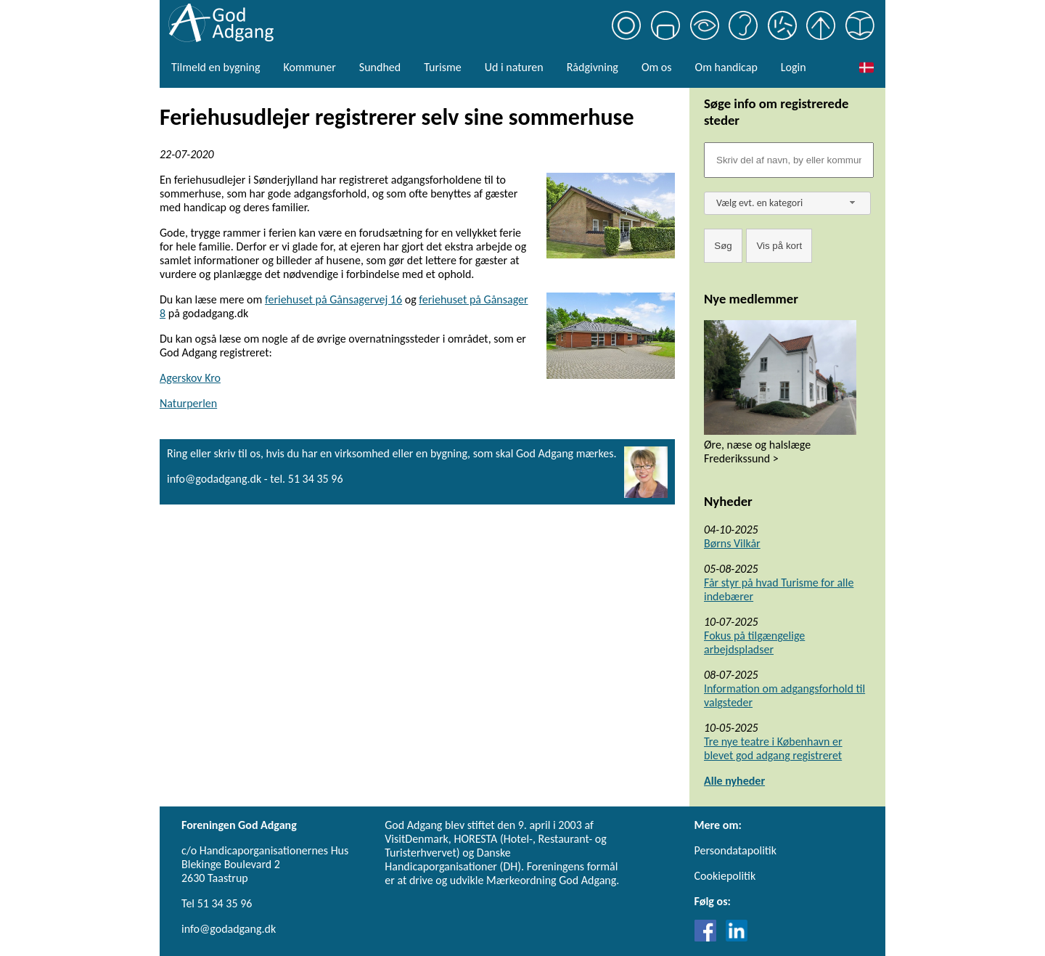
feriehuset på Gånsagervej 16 (333, 299)
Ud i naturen (514, 67)
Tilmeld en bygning (215, 67)
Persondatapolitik (735, 850)
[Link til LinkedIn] (736, 937)
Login (793, 67)
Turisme (442, 67)
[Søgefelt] (789, 160)
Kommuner (309, 67)
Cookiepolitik (725, 876)
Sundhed (380, 67)
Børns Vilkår (732, 543)
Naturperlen (188, 403)
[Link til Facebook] (709, 937)
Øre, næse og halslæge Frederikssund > (757, 451)
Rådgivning (592, 67)
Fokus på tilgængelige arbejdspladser (754, 642)
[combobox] (787, 203)
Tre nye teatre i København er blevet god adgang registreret (773, 748)
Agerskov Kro (190, 378)
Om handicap (726, 67)
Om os (657, 67)
